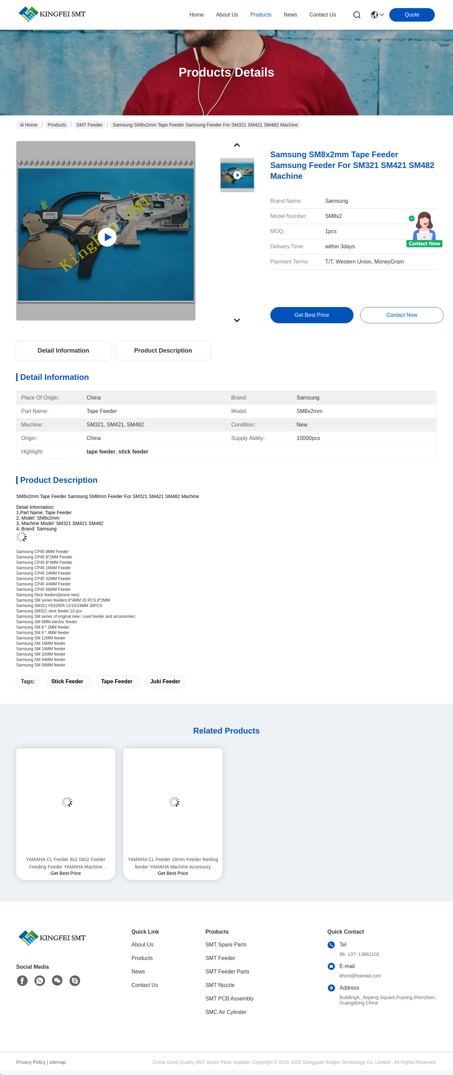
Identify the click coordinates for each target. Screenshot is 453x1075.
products (261, 15)
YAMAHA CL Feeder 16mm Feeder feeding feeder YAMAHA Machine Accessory (173, 863)
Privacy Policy (31, 1062)
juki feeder (165, 681)
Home (196, 15)
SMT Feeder (90, 125)
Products (57, 125)
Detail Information (63, 350)
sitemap (58, 1062)
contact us (322, 15)
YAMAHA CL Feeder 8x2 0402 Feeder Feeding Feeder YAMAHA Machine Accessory (66, 864)
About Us (142, 944)
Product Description (163, 350)
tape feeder (116, 681)
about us (227, 15)
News (138, 971)
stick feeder (67, 681)
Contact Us (144, 985)
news (290, 15)
